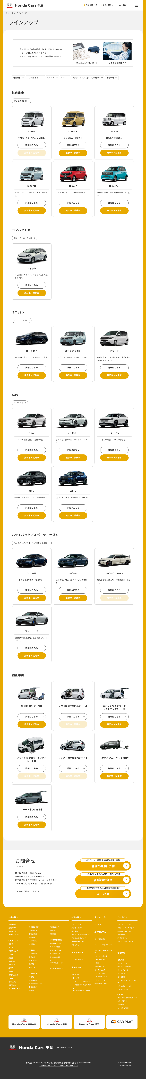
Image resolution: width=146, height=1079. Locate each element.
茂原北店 (53, 930)
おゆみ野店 (33, 980)
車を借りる (75, 975)
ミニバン (51, 78)
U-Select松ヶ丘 (56, 943)
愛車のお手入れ (100, 970)
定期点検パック (100, 966)
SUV (63, 78)
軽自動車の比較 (20, 101)
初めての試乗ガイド (79, 938)
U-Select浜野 (55, 947)
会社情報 (120, 960)
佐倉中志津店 (34, 930)
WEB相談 (120, 1005)
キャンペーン (99, 924)
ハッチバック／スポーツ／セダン (86, 78)
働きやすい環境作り (124, 967)
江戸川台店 (33, 954)
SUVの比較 (18, 403)
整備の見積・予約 (101, 984)
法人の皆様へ (122, 977)
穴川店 (10, 971)
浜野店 (10, 954)
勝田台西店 (33, 934)
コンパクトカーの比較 (23, 238)
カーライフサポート (124, 924)
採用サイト (121, 974)
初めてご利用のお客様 (125, 941)
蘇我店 (10, 958)
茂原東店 (53, 934)
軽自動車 (17, 78)
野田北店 (32, 967)
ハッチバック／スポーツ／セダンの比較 (30, 543)
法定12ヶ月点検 (101, 956)
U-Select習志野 (56, 950)
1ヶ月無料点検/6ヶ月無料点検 (104, 952)
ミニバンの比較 (20, 320)
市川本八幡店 (13, 975)
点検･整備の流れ (100, 939)
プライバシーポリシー (125, 986)
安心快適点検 (101, 960)
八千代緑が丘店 (14, 989)
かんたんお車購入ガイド (80, 935)
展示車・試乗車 (73, 152)
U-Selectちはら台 (56, 968)
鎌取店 (31, 977)
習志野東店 (12, 982)
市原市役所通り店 (35, 984)
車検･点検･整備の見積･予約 (127, 998)
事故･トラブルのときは (125, 928)
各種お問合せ (122, 1001)
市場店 (10, 978)
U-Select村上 (55, 954)
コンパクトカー (33, 78)
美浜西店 (11, 961)
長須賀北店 (33, 987)
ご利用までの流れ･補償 (83, 985)
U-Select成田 (55, 957)
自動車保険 (121, 935)
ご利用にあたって (123, 989)
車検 (97, 963)
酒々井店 (32, 937)
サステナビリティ (123, 963)
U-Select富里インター (56, 963)
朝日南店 (32, 990)
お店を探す (12, 924)
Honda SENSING (78, 941)
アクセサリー (76, 945)
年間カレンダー (14, 935)
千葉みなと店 (13, 951)
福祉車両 (110, 78)
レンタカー (77, 978)
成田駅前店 (33, 941)
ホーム (10, 13)
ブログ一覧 (12, 931)
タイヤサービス (101, 977)
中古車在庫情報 (77, 960)
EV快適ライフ (122, 938)
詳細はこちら (31, 145)
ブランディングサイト (125, 970)
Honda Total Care (124, 931)
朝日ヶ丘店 (12, 965)
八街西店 (32, 944)
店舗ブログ (12, 928)
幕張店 (10, 968)
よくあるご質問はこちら (26, 891)
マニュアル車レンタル (82, 981)
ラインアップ (76, 924)
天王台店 (32, 957)
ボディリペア (100, 973)
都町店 (10, 944)
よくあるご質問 (122, 1008)
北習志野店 (12, 985)
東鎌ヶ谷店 (33, 960)
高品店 (10, 948)
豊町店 (31, 964)
